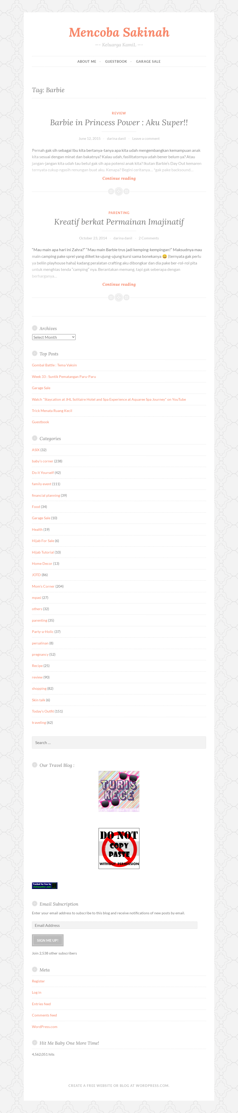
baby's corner (42, 461)
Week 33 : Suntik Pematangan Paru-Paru (64, 376)
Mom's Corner (43, 586)
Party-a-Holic (43, 631)
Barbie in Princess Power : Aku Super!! (119, 122)
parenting (119, 213)
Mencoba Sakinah (119, 32)
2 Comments (149, 238)
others (37, 609)
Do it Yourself (43, 472)
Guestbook (116, 61)
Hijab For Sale (43, 540)
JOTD (36, 575)
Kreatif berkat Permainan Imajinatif (119, 222)
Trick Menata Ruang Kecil (52, 410)
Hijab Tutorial (43, 552)
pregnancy (40, 654)
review (119, 113)
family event (41, 484)
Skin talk (38, 700)
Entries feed (41, 1004)
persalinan (40, 643)
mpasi (36, 597)
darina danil (116, 138)
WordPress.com (44, 1026)
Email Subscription (59, 904)
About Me (86, 61)
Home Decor (42, 563)
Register (38, 981)
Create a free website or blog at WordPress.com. (119, 1086)
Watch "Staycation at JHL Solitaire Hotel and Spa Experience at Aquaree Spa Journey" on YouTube (109, 399)
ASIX (36, 450)
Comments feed (44, 1015)
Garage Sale (148, 61)
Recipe (37, 665)
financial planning (46, 495)
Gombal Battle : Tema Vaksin (54, 365)
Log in (36, 992)
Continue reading (84, 178)
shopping (39, 688)
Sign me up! (47, 940)
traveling (39, 722)
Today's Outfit (43, 711)
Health (37, 529)
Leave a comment (146, 138)
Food (36, 506)
